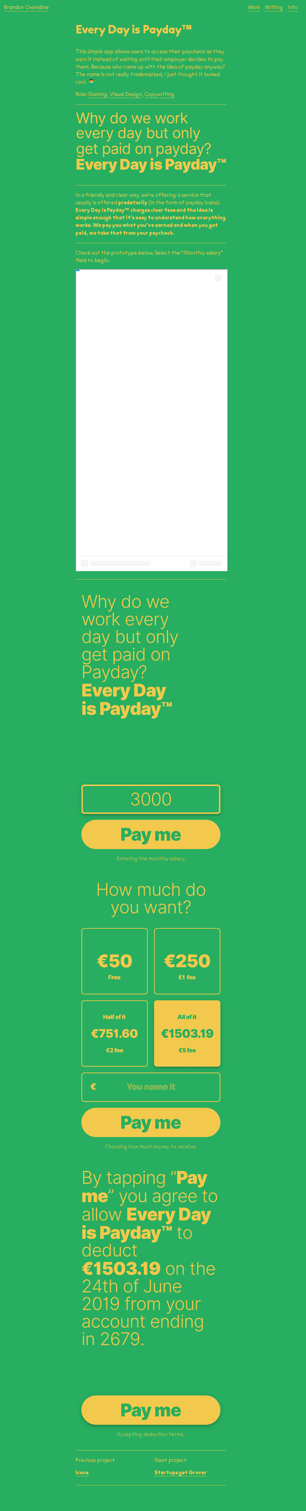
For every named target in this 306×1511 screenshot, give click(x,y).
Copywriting (159, 94)
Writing (274, 7)
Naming (97, 94)
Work (254, 7)
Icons (82, 1472)
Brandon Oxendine (26, 7)
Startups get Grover (180, 1472)
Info (293, 7)
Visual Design (126, 94)
